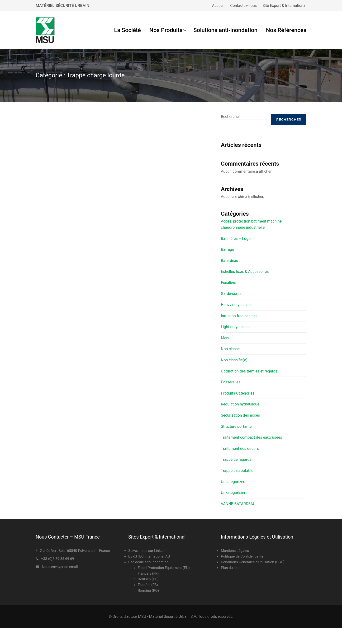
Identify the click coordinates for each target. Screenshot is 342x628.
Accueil (218, 5)
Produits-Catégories (237, 393)
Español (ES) (148, 585)
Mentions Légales (235, 551)
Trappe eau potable (237, 470)
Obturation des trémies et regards (249, 371)
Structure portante (236, 426)
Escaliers (228, 282)
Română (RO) (148, 590)
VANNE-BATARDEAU (238, 504)
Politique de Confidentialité (242, 556)
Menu (225, 338)
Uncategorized (233, 481)
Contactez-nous (243, 5)
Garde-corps (231, 293)
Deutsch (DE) (148, 579)
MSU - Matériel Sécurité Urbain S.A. (167, 616)
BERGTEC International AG (149, 556)
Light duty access (236, 327)
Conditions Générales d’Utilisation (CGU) (253, 562)
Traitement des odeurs (240, 448)
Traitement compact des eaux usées (251, 437)
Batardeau (229, 260)
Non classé (230, 349)
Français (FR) (148, 573)
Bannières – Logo (236, 238)
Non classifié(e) (234, 360)
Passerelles (230, 382)
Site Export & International (284, 5)
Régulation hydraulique (240, 404)
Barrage (227, 249)
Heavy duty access (236, 304)
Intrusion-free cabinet (239, 316)
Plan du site (230, 568)
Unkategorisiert (234, 492)
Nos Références (286, 30)
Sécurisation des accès (240, 415)
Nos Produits (165, 30)
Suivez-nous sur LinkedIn (147, 551)
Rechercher (230, 116)
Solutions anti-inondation (225, 30)
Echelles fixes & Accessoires (245, 271)
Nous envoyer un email (60, 567)
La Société (127, 30)
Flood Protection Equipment (160, 568)
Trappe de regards (236, 459)
